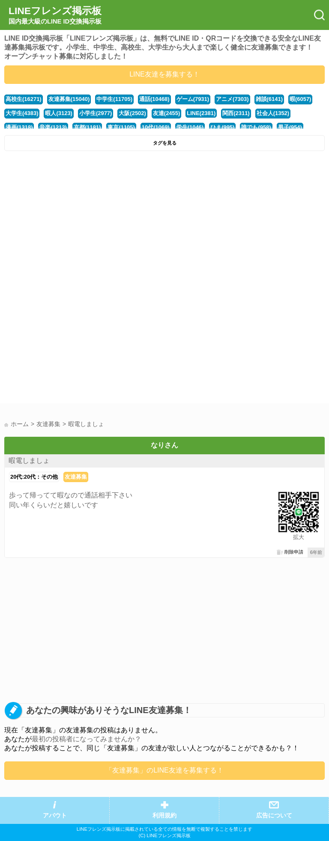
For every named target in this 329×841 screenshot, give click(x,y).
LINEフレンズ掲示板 (55, 15)
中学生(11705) (114, 99)
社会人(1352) (273, 113)
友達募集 (76, 477)
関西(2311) (235, 113)
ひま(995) (222, 127)
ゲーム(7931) (192, 99)
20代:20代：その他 (34, 477)
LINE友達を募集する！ (164, 74)
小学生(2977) (95, 113)
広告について (274, 815)
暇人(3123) (58, 113)
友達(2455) (166, 113)
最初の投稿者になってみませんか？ (86, 739)
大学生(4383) (22, 113)
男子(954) (290, 127)
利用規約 (164, 815)
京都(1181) (87, 127)
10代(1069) (156, 127)
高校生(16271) (24, 99)
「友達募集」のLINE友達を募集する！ (164, 770)
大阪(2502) (132, 113)
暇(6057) (300, 99)
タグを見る (164, 142)
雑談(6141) (269, 99)
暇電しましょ (29, 460)
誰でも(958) (256, 127)
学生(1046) (189, 127)
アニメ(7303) (232, 99)
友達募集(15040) (69, 99)
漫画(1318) (19, 127)
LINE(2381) (201, 113)
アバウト (55, 815)
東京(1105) (121, 127)
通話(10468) (154, 99)
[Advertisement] (164, 219)
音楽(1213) (52, 127)
